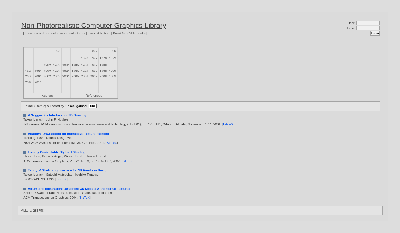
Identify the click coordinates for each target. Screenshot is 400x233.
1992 (47, 71)
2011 (38, 82)
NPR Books (137, 33)
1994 (66, 71)
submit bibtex (98, 33)
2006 (84, 76)
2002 (47, 76)
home (29, 33)
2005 (75, 76)
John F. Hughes (57, 119)
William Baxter (74, 156)
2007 (93, 76)
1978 (103, 58)
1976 (84, 58)
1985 (75, 65)
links (62, 33)
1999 (112, 71)
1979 (112, 58)
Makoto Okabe (79, 192)
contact (73, 33)
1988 (103, 65)
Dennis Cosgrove (58, 138)
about (52, 33)
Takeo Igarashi (33, 119)
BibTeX (228, 124)
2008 (103, 76)
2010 (28, 82)
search (40, 33)
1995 (75, 71)
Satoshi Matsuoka (59, 174)
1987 (93, 65)
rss (83, 33)
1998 (103, 71)
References (94, 95)
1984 (66, 65)
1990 (28, 71)
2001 (38, 76)
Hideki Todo (31, 156)
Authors (47, 95)
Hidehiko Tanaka (85, 174)
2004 (66, 76)
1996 (84, 71)
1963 (56, 51)
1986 (84, 65)
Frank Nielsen (57, 192)
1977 (93, 58)
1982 (47, 65)
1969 (112, 51)
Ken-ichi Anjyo (52, 156)
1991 (38, 71)
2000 (28, 76)
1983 (56, 65)
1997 (93, 71)
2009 (112, 76)
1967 (93, 51)
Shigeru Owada (34, 192)
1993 (56, 71)
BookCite (119, 33)
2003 (56, 76)
